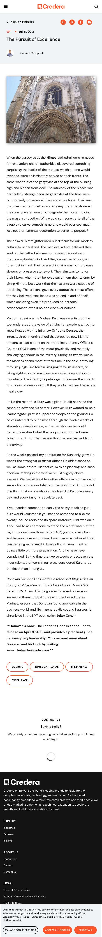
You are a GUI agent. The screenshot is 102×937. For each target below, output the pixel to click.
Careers (8, 865)
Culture (17, 666)
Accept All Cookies (57, 931)
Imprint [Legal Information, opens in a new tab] (17, 922)
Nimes (52, 157)
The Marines (79, 666)
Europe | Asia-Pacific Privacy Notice (24, 896)
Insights (8, 840)
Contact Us (10, 871)
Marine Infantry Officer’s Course (52, 330)
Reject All (85, 931)
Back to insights (20, 22)
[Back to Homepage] (51, 6)
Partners (8, 834)
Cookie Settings (13, 903)
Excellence (19, 680)
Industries (9, 827)
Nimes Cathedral (47, 666)
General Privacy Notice (17, 890)
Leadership (10, 859)
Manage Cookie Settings (20, 931)
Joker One (64, 615)
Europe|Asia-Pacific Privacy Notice (52, 918)
